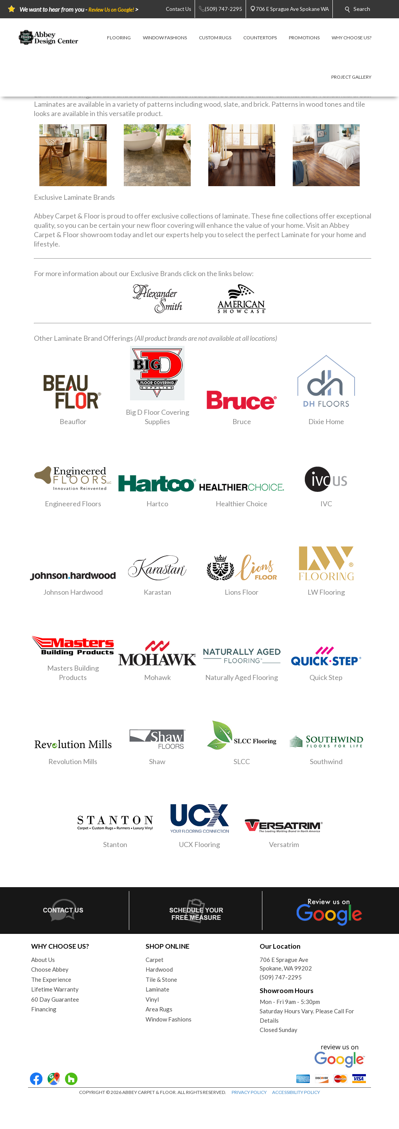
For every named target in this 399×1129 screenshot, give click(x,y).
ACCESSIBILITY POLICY (296, 1092)
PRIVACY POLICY (249, 1092)
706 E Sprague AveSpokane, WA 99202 (286, 964)
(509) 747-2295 (281, 977)
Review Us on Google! (111, 10)
